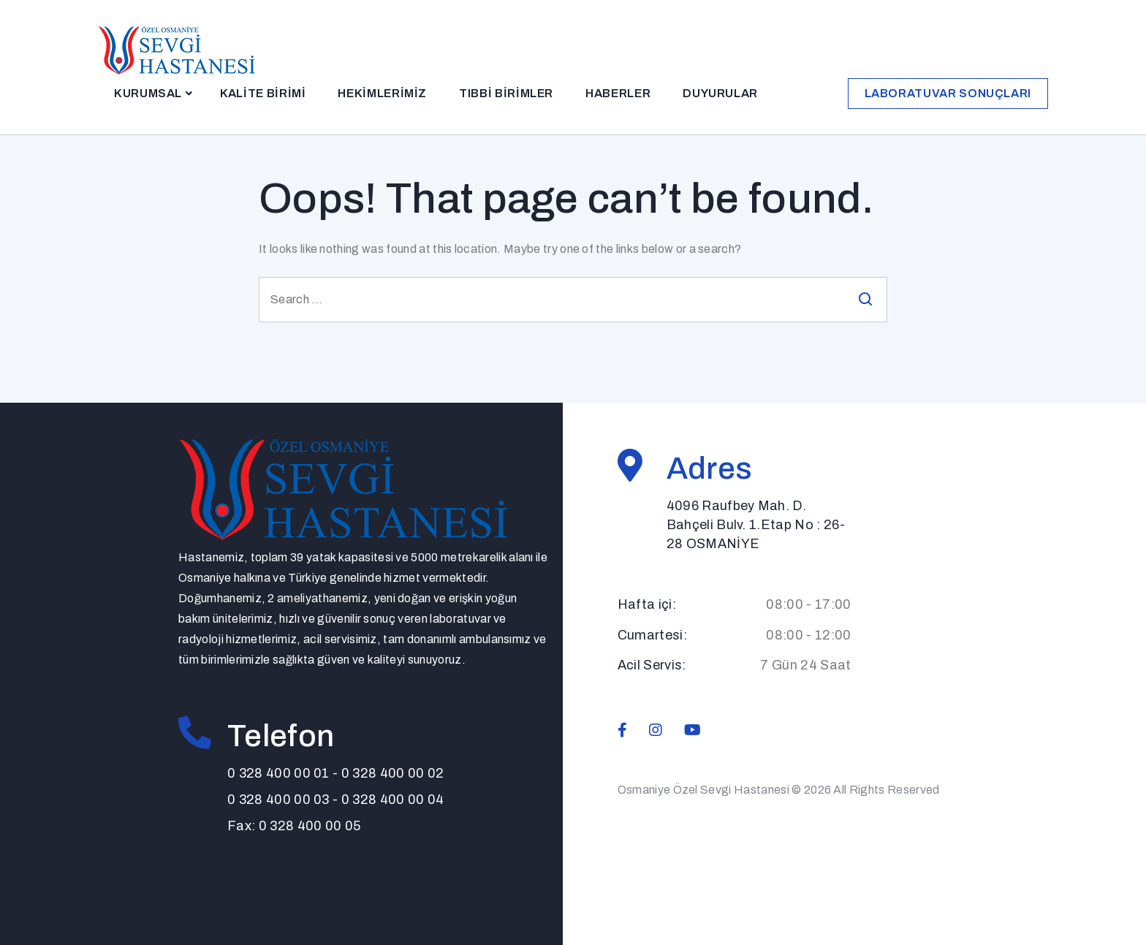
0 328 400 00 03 (278, 799)
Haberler (617, 93)
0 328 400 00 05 (310, 826)
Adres (710, 468)
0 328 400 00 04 (392, 799)
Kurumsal (148, 93)
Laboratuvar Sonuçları (948, 93)
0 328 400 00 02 (392, 773)
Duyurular (720, 93)
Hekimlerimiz (382, 93)
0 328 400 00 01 (278, 773)
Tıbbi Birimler (506, 93)
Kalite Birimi (263, 93)
